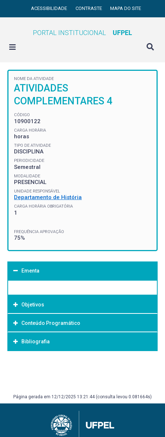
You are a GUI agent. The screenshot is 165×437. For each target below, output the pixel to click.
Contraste (89, 8)
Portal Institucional (82, 33)
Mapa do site (125, 8)
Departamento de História (48, 197)
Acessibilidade (49, 8)
